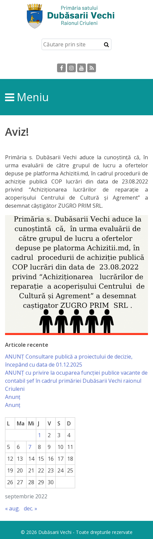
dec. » (30, 508)
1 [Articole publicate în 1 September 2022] (39, 435)
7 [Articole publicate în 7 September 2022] (29, 447)
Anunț (12, 397)
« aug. (12, 508)
